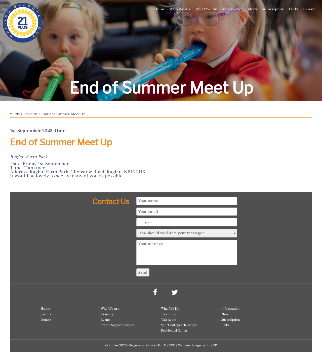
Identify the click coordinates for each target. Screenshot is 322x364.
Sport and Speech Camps (179, 325)
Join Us (46, 314)
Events (31, 114)
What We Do (206, 9)
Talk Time (168, 314)
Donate (309, 9)
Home (159, 9)
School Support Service (118, 325)
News (252, 9)
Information (233, 9)
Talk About (168, 319)
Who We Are (180, 9)
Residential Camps (174, 330)
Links (293, 9)
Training (107, 314)
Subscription (273, 9)
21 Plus (16, 114)
